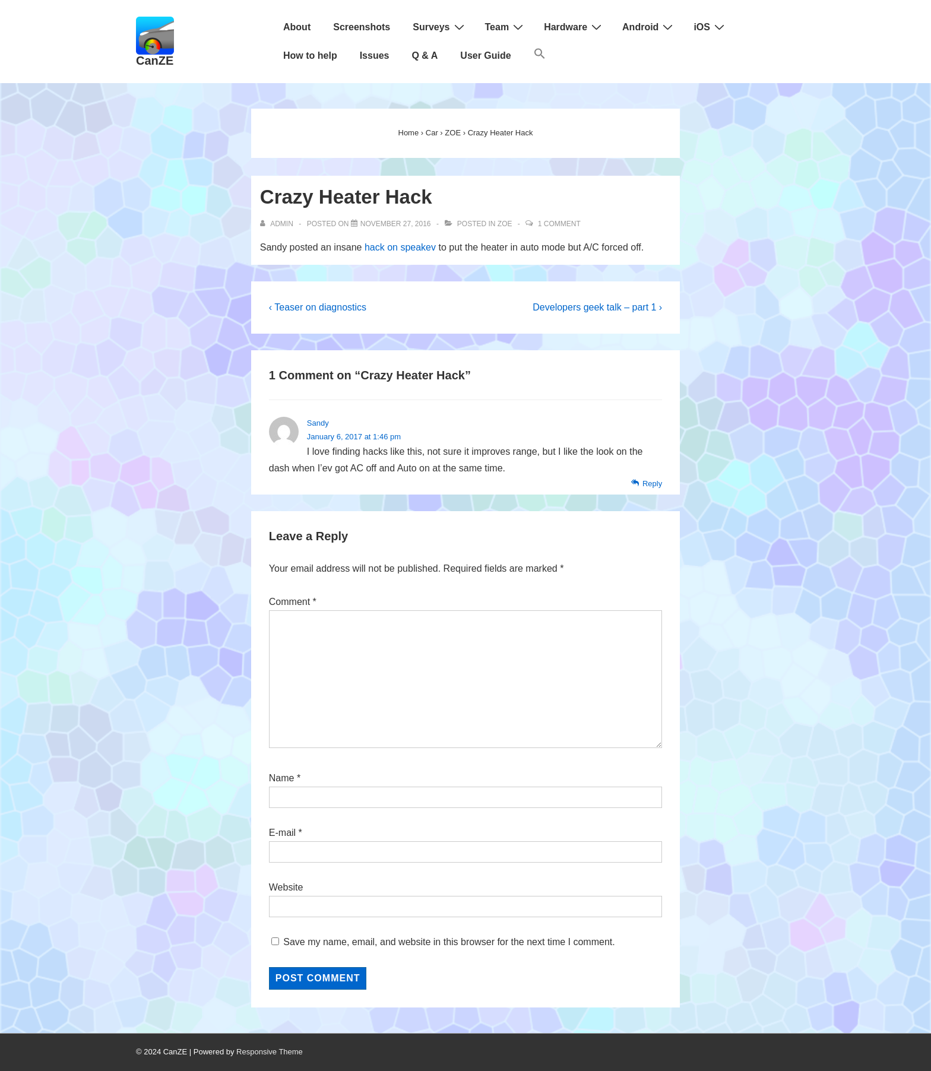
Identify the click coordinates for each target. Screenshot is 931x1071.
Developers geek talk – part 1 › (597, 307)
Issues (375, 55)
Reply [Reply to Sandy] (652, 483)
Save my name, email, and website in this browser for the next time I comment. (449, 942)
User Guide (485, 55)
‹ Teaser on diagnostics (317, 307)
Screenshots (361, 27)
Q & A (424, 55)
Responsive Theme (269, 1051)
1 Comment (559, 224)
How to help (310, 55)
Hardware (574, 26)
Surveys (440, 26)
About (297, 27)
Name (281, 778)
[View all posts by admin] (277, 224)
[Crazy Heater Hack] (395, 224)
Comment (292, 602)
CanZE (154, 60)
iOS (710, 26)
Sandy (318, 423)
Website (286, 887)
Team (506, 26)
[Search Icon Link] (539, 56)
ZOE (505, 224)
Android (649, 26)
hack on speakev (400, 247)
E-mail (282, 833)
